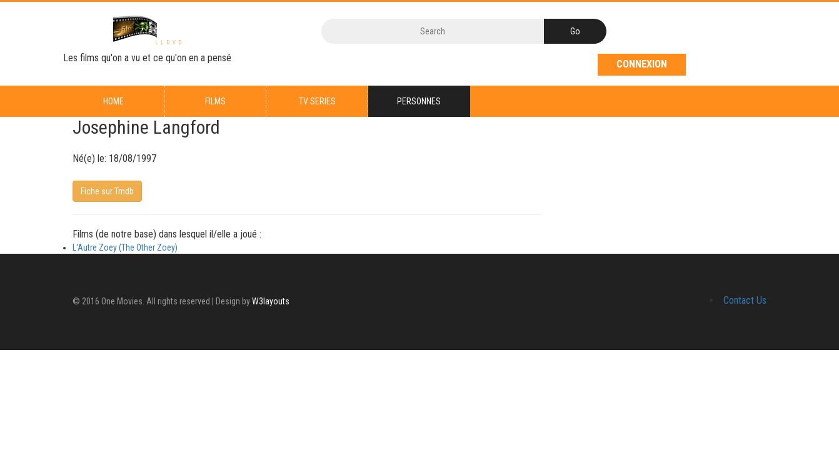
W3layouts (270, 301)
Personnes (419, 101)
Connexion (641, 64)
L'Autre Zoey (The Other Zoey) (125, 247)
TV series (317, 101)
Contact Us (744, 300)
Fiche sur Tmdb (107, 191)
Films (215, 101)
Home (113, 101)
